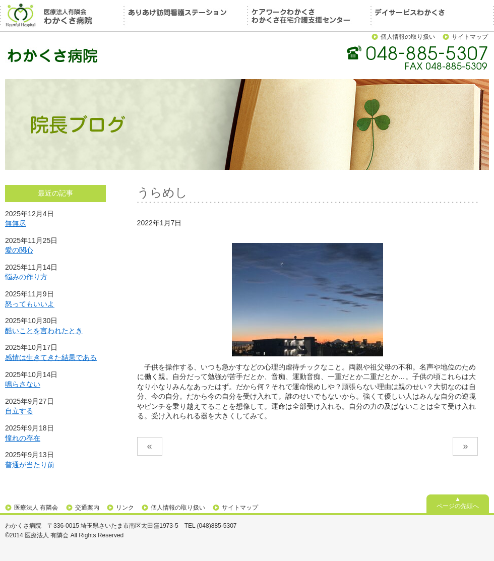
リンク (125, 507)
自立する (19, 411)
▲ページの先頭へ (458, 502)
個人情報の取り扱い (408, 36)
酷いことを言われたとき (44, 331)
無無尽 (15, 223)
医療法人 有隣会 (36, 507)
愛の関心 (19, 250)
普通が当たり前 (29, 465)
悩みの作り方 (26, 277)
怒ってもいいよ (29, 304)
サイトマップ (470, 36)
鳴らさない (22, 384)
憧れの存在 (22, 438)
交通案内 (87, 507)
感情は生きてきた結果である (51, 357)
